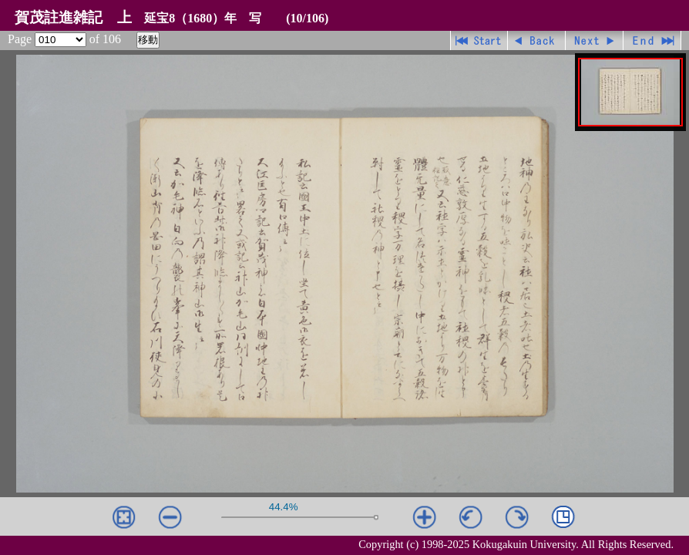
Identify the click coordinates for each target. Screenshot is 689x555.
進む (594, 40)
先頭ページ (479, 40)
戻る (537, 40)
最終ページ (652, 40)
